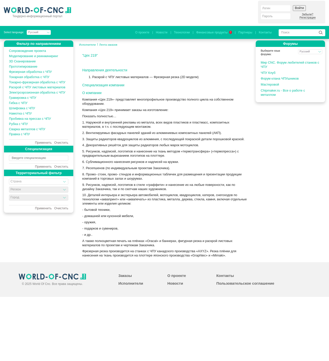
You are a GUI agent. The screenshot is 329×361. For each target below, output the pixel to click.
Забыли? (307, 14)
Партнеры (245, 32)
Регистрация (308, 17)
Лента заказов (108, 44)
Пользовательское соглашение (245, 283)
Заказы (125, 275)
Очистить (61, 142)
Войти (299, 8)
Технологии (182, 32)
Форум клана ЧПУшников (280, 78)
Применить (43, 142)
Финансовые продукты (214, 32)
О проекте (142, 32)
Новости (161, 32)
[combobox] (38, 182)
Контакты (265, 32)
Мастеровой (270, 84)
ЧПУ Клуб (268, 73)
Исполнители (87, 44)
